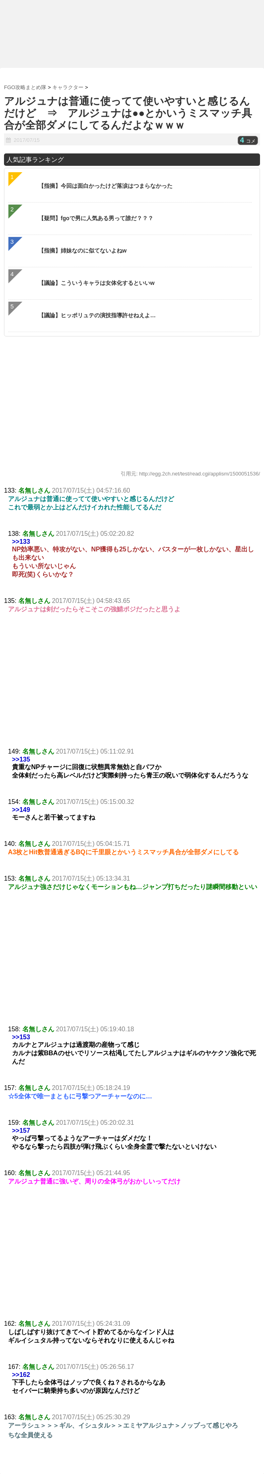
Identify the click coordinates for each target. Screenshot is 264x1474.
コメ (248, 141)
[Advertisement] (132, 688)
